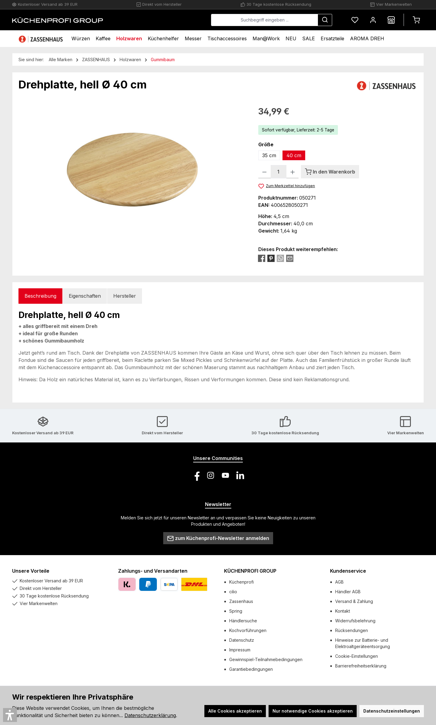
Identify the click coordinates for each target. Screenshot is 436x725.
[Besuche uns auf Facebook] (196, 475)
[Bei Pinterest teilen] (271, 258)
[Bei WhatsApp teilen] (280, 258)
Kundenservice (348, 571)
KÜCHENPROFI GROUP (250, 571)
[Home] (41, 38)
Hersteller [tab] (124, 296)
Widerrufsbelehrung (355, 620)
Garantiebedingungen (251, 669)
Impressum (239, 649)
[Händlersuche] (391, 20)
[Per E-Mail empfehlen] (289, 258)
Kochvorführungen (247, 630)
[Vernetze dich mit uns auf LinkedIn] (240, 475)
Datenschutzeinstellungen (391, 710)
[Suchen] (325, 20)
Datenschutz (241, 640)
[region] (132, 170)
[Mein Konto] (373, 20)
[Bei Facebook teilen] (261, 258)
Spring (235, 611)
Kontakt (342, 611)
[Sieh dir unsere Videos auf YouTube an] (225, 475)
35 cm (269, 155)
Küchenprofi (241, 581)
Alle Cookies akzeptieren (235, 710)
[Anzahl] (278, 171)
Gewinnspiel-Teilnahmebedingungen (265, 659)
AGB (339, 581)
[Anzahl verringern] (264, 171)
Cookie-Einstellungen (356, 656)
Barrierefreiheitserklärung (360, 665)
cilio (233, 591)
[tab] (40, 296)
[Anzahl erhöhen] (292, 171)
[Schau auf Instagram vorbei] (210, 475)
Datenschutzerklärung (150, 715)
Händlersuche (243, 620)
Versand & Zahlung (354, 601)
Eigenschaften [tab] (85, 296)
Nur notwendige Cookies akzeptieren (312, 710)
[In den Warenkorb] (330, 171)
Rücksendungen (351, 630)
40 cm (293, 155)
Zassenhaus (241, 601)
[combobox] (264, 20)
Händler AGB (348, 591)
